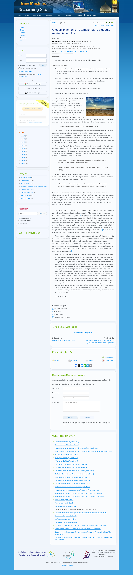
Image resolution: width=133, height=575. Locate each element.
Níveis (58, 15)
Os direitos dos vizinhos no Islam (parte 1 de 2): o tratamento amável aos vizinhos (81, 525)
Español (22, 32)
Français (22, 35)
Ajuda (27, 15)
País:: (54, 397)
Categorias (69, 15)
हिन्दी (21, 40)
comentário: (56, 402)
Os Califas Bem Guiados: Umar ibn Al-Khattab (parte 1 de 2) (74, 471)
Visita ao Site (37, 15)
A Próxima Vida (82, 51)
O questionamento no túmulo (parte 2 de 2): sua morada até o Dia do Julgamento (100, 341)
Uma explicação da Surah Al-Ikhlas (66, 522)
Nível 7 (54, 23)
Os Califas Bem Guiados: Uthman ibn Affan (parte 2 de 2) (73, 480)
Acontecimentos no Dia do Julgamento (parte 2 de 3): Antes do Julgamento (79, 493)
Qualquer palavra (24, 220)
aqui (64, 425)
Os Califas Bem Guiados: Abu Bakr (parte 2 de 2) (71, 467)
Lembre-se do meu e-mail (27, 68)
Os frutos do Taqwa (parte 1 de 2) (65, 516)
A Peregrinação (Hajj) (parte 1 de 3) (66, 454)
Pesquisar (80, 15)
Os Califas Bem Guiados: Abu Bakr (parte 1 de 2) (71, 464)
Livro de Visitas (91, 15)
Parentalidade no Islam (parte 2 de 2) (67, 445)
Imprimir (72, 360)
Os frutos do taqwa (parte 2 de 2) (65, 519)
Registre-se (48, 15)
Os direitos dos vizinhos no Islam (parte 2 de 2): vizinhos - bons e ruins (78, 529)
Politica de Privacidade (67, 565)
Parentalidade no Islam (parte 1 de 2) (67, 442)
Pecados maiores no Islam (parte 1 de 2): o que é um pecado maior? (77, 448)
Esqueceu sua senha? (25, 71)
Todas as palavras (24, 218)
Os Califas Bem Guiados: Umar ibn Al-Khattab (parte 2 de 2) (74, 474)
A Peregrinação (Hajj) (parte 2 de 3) (66, 458)
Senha (20, 61)
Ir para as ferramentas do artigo (103, 25)
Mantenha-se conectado (26, 66)
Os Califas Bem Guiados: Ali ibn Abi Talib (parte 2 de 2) (72, 487)
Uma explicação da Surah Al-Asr (63, 340)
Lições (61, 51)
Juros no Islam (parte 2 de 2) (64, 503)
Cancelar (87, 417)
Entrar (43, 65)
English (22, 27)
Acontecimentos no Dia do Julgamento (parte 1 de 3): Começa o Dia (77, 490)
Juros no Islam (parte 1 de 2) (64, 500)
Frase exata (22, 223)
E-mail (89, 360)
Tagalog (22, 30)
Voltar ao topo (108, 357)
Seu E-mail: (56, 393)
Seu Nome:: (57, 388)
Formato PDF (108, 360)
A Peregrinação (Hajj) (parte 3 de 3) (66, 461)
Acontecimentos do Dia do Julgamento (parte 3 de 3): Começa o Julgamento (79, 496)
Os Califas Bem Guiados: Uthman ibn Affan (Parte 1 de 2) (73, 477)
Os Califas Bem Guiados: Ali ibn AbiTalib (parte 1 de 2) (72, 483)
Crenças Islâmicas (70, 51)
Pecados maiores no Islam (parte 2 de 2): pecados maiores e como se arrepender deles (83, 451)
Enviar (70, 417)
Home (19, 15)
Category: (55, 51)
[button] (19, 136)
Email (20, 56)
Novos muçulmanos (33, 7)
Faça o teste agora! (83, 332)
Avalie (55, 360)
